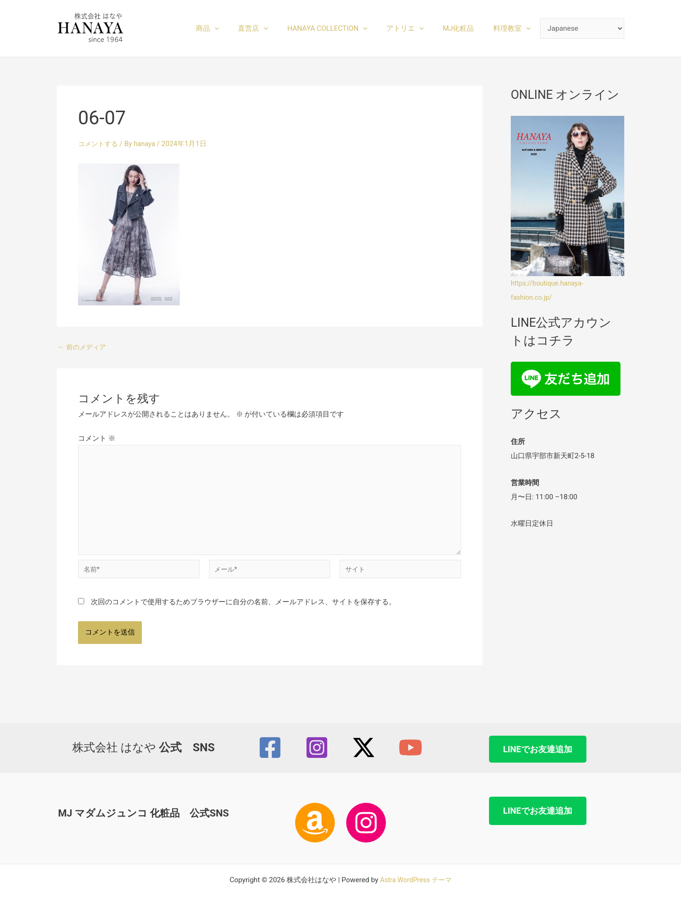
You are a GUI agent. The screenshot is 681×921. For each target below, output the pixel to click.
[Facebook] (270, 748)
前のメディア (83, 347)
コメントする (99, 143)
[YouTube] (410, 748)
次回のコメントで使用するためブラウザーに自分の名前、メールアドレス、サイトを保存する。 (243, 610)
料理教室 (514, 28)
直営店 (274, 28)
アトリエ (417, 28)
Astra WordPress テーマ (416, 880)
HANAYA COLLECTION (344, 28)
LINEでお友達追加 (537, 749)
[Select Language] (582, 28)
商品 (233, 28)
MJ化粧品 (465, 28)
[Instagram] (317, 748)
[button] (240, 28)
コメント (96, 438)
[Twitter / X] (363, 748)
